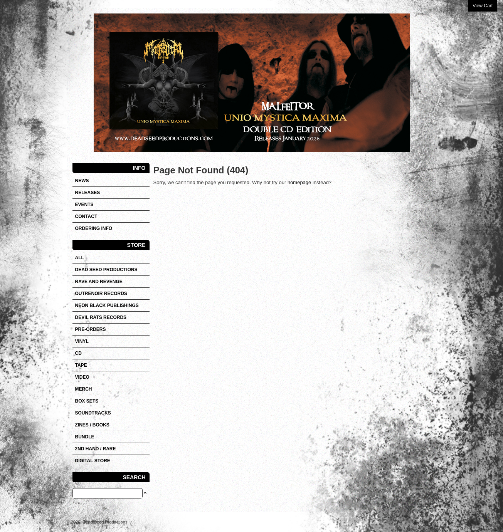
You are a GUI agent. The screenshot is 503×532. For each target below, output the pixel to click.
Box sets (87, 401)
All (79, 257)
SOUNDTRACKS (93, 413)
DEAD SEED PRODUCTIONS (106, 269)
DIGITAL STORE (92, 460)
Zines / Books (92, 425)
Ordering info (94, 228)
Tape (81, 365)
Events (84, 204)
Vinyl (82, 341)
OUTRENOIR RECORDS (101, 293)
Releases (87, 192)
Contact (86, 216)
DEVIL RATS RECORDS (101, 317)
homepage (299, 182)
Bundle (84, 437)
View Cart (483, 5)
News (82, 180)
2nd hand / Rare (95, 448)
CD (78, 353)
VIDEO (82, 377)
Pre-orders (90, 329)
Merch (83, 389)
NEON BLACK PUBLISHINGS (107, 305)
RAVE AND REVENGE (99, 281)
